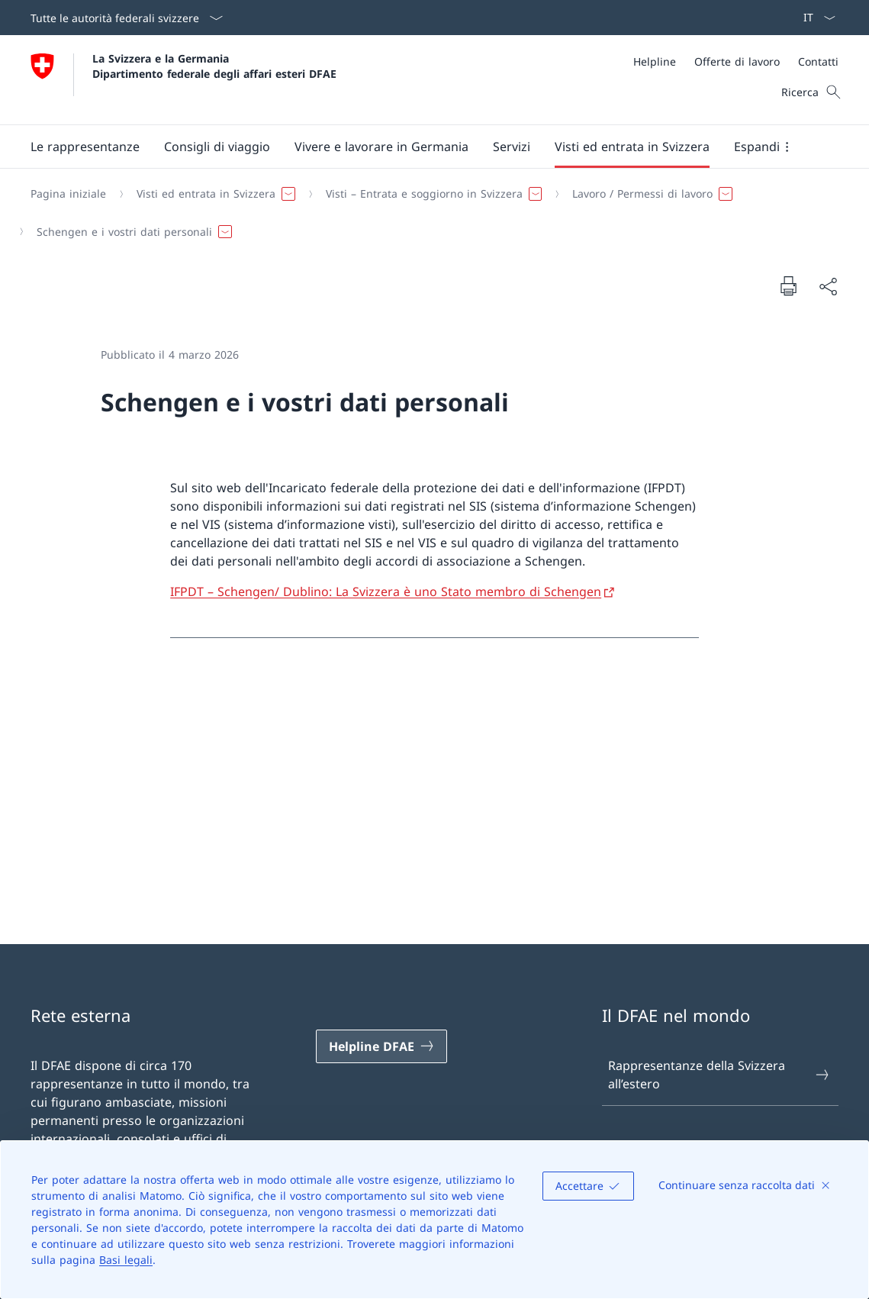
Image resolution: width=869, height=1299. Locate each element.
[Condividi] (828, 286)
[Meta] (736, 61)
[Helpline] (654, 61)
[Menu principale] (422, 146)
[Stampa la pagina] (788, 285)
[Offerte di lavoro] (737, 61)
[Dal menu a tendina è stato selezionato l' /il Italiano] (814, 17)
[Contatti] (818, 61)
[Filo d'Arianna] (428, 212)
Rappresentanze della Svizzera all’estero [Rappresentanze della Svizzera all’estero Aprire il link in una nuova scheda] (719, 1074)
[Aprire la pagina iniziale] (183, 79)
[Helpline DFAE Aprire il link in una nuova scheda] (381, 1046)
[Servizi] (511, 146)
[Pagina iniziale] (68, 194)
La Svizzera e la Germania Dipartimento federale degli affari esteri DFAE (214, 65)
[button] (85, 146)
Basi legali (126, 1259)
